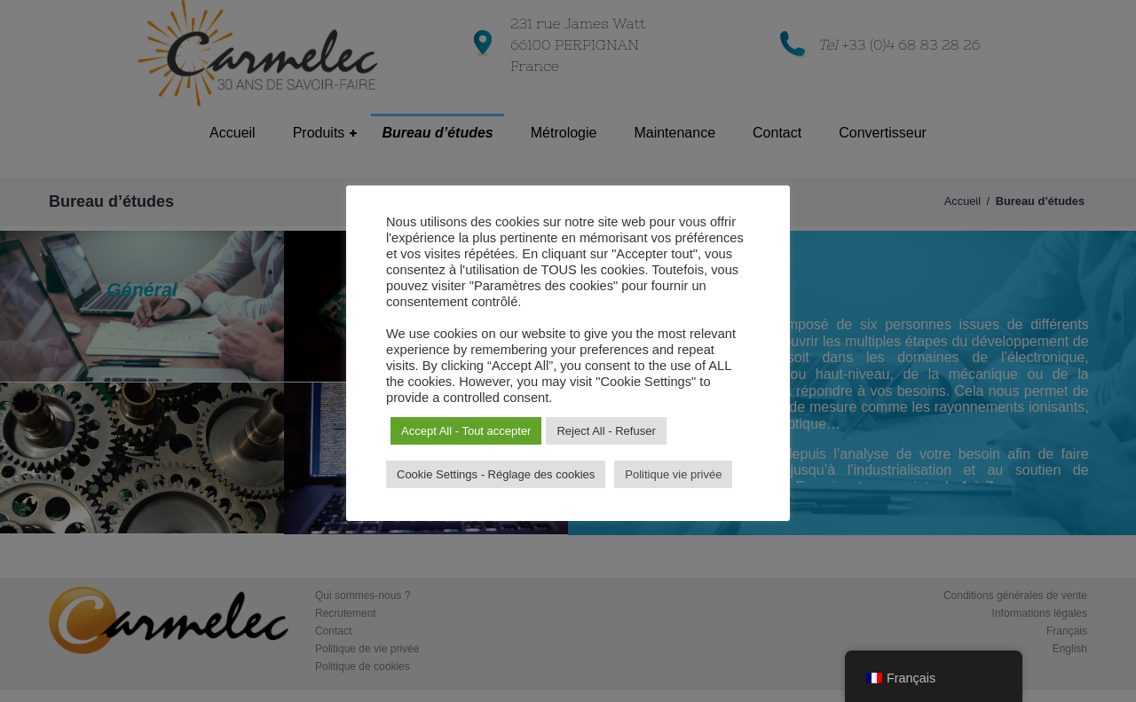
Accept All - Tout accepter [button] (466, 431)
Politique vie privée (673, 474)
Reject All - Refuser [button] (605, 431)
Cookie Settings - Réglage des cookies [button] (496, 474)
